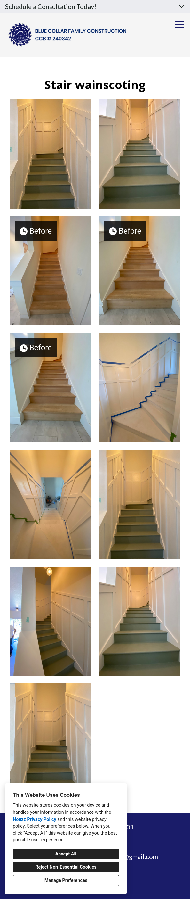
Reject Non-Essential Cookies (65, 867)
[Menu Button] (179, 24)
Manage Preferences (65, 880)
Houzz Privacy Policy (34, 819)
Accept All (65, 854)
